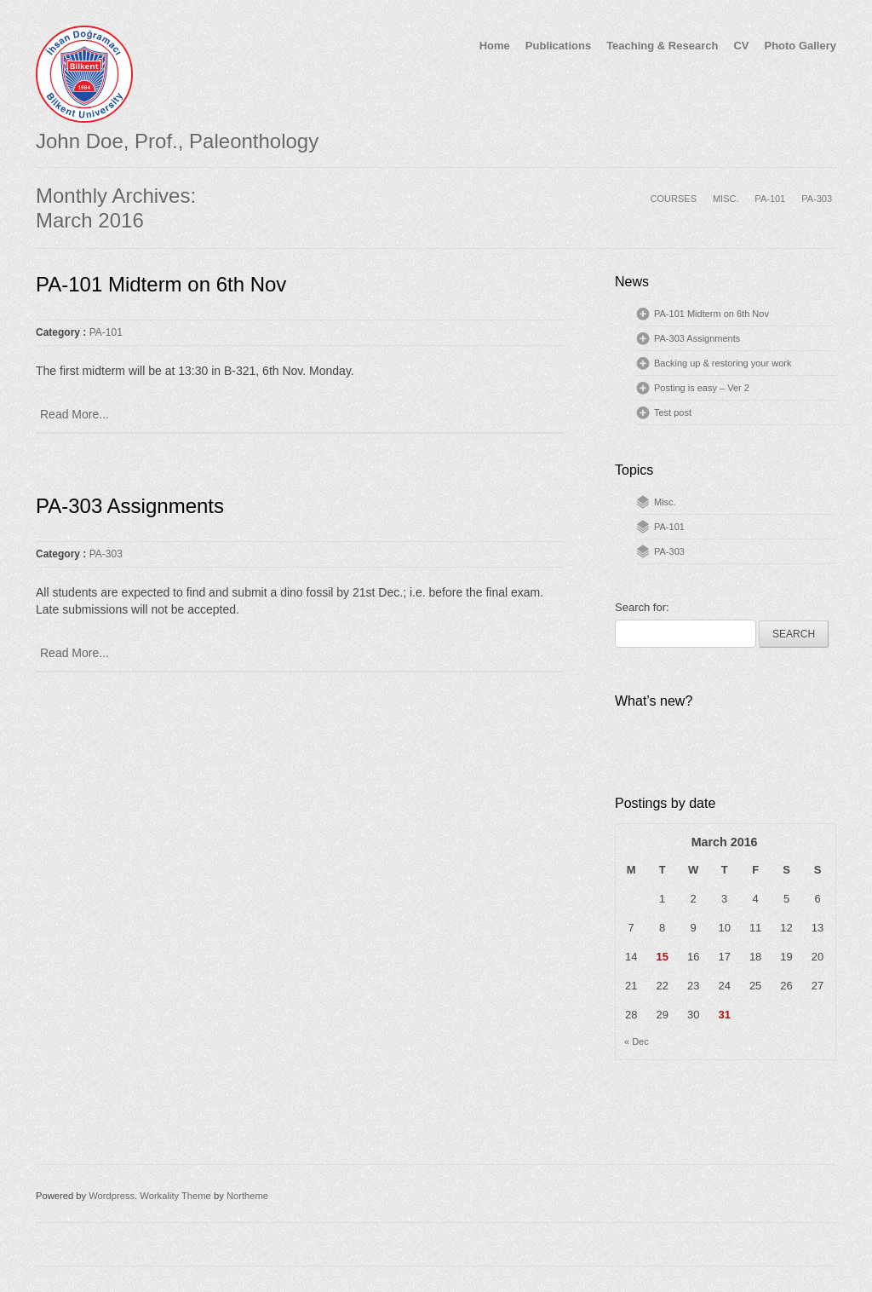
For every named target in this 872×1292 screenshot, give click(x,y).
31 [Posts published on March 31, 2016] (724, 1014)
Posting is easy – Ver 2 (701, 388)
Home (494, 45)
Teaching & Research (662, 45)
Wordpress (112, 1196)
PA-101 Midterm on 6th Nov (161, 284)
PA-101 (769, 198)
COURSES (674, 198)
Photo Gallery (800, 45)
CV (741, 45)
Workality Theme (175, 1196)
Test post (672, 412)
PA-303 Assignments (130, 505)
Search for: (642, 607)
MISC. (726, 198)
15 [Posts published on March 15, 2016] (662, 956)
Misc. (665, 502)
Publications (558, 45)
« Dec (636, 1041)
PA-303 (816, 198)
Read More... (74, 414)
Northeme (247, 1196)
